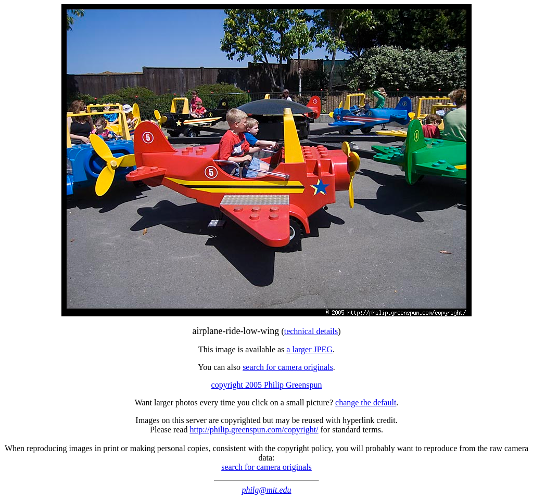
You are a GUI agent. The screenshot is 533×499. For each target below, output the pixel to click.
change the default (365, 402)
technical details (311, 331)
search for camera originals (288, 367)
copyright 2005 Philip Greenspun (266, 384)
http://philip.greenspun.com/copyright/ (253, 429)
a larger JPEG (309, 349)
